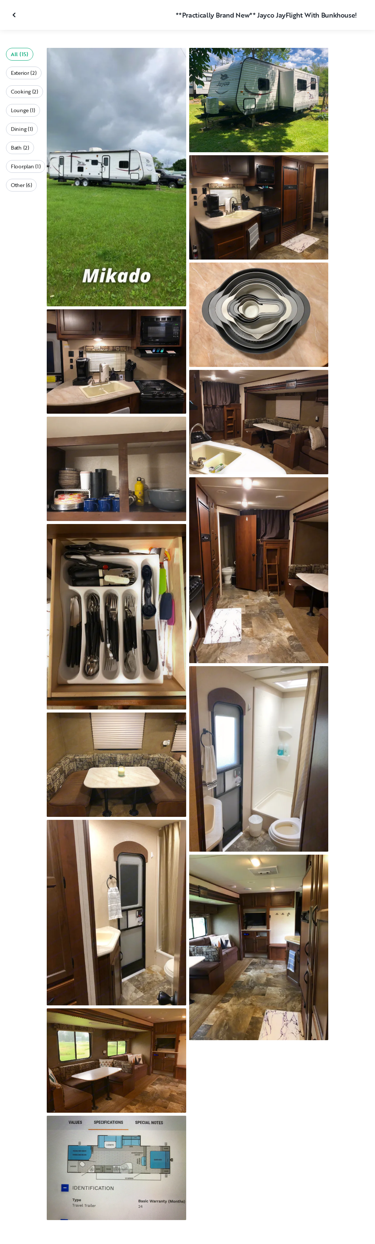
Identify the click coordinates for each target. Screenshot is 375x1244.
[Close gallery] (15, 15)
